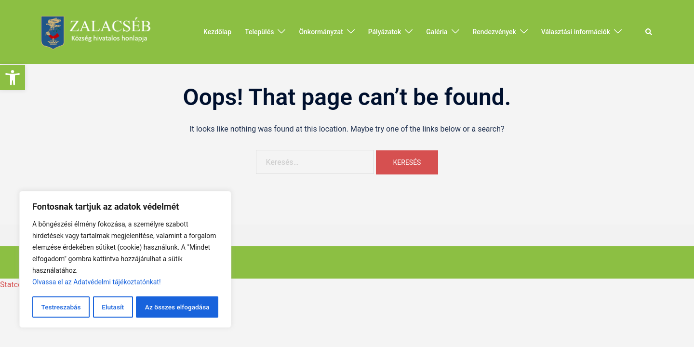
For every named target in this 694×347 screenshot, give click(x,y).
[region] (125, 260)
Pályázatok (384, 32)
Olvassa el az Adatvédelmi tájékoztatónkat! (96, 283)
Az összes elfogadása (177, 307)
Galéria (436, 32)
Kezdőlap (217, 32)
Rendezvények (494, 32)
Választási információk (575, 32)
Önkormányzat (321, 32)
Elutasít (112, 307)
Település (259, 32)
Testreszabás (60, 307)
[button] (12, 77)
